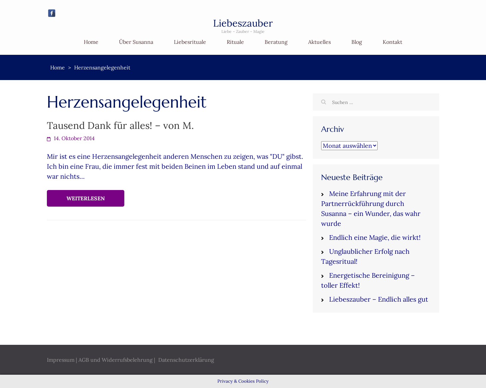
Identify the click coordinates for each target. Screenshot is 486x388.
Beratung (276, 42)
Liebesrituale (190, 42)
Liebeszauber (243, 23)
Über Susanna (136, 42)
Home (91, 42)
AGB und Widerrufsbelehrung (115, 359)
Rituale (235, 42)
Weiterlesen (85, 198)
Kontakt (392, 42)
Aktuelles (319, 42)
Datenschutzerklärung (186, 359)
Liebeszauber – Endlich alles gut (378, 299)
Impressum (60, 359)
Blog (356, 42)
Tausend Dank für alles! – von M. (120, 125)
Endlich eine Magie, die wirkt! (375, 237)
